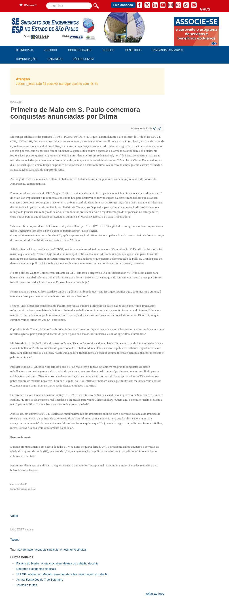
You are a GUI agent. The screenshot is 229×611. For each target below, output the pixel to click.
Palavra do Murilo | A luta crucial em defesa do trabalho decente (57, 563)
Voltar (14, 516)
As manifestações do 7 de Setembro (39, 579)
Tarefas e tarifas (26, 585)
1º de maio (26, 549)
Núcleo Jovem (83, 59)
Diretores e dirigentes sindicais (36, 568)
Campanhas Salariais (167, 50)
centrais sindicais (47, 549)
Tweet (14, 539)
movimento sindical (74, 549)
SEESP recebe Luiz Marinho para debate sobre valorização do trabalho (62, 574)
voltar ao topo (154, 593)
